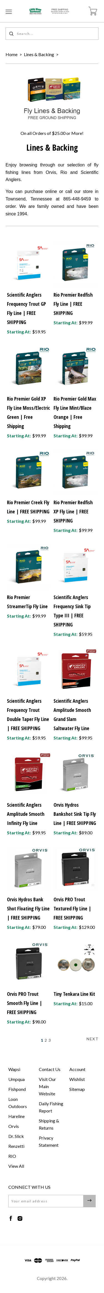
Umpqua (16, 1079)
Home (11, 54)
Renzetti (16, 1146)
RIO (12, 1156)
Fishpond (17, 1089)
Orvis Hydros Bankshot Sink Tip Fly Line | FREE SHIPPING (75, 813)
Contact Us (49, 1069)
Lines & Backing (39, 54)
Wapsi (14, 1069)
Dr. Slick (16, 1136)
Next (92, 1038)
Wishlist (77, 1079)
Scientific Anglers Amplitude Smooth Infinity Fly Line (25, 813)
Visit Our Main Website (47, 1086)
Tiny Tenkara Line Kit (74, 994)
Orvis (13, 1126)
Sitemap (77, 1089)
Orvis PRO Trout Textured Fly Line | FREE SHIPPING (72, 908)
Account (77, 1069)
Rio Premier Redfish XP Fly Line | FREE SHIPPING (73, 511)
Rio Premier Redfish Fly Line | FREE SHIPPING (73, 303)
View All (16, 1166)
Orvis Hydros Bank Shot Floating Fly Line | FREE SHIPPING (28, 908)
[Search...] (52, 33)
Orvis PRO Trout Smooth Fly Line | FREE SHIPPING (24, 1003)
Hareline (16, 1116)
